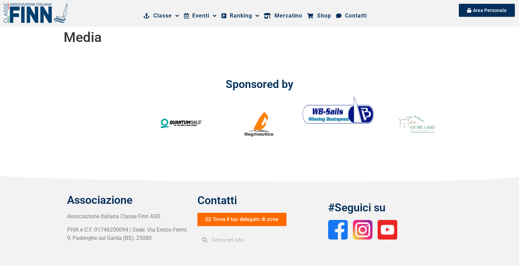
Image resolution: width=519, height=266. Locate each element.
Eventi (200, 16)
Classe (161, 16)
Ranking (240, 16)
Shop (319, 15)
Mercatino (283, 15)
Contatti (351, 15)
